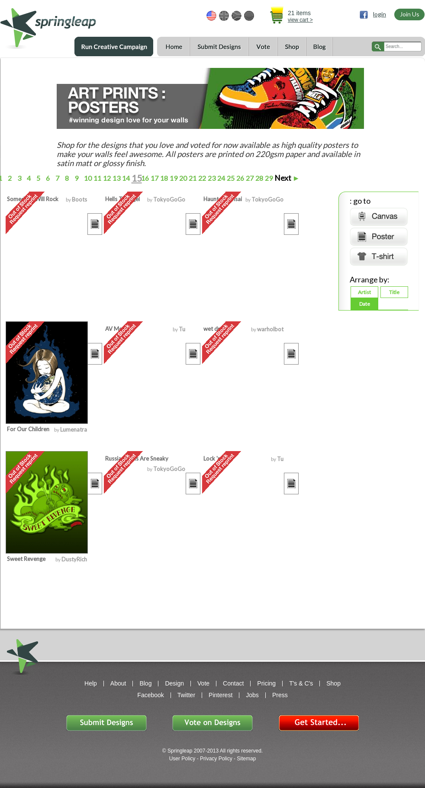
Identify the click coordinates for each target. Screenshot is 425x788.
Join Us (409, 14)
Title (394, 292)
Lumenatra (73, 429)
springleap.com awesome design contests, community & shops (73, 24)
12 (106, 178)
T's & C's (301, 683)
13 (116, 178)
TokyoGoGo (169, 199)
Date (364, 304)
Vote (262, 47)
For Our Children (28, 429)
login (379, 14)
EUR (249, 16)
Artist (364, 292)
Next (287, 178)
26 (239, 178)
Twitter (186, 695)
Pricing (266, 683)
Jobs (252, 695)
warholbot (270, 329)
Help (90, 683)
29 (268, 178)
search (378, 46)
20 (182, 178)
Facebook (150, 695)
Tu (182, 329)
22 (201, 178)
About (118, 683)
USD (211, 16)
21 (192, 178)
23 (211, 178)
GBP (224, 16)
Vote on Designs (212, 723)
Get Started (318, 723)
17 (154, 178)
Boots (79, 199)
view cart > (300, 20)
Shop (291, 47)
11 (96, 178)
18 (163, 178)
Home (173, 47)
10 (87, 178)
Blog (319, 47)
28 (258, 178)
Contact (233, 683)
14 (125, 178)
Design (174, 683)
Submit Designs (219, 47)
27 (249, 178)
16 (144, 178)
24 (220, 178)
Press (280, 695)
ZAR (236, 16)
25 (230, 178)
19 (173, 178)
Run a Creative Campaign (113, 47)
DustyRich (74, 559)
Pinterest (220, 695)
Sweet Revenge (26, 558)
